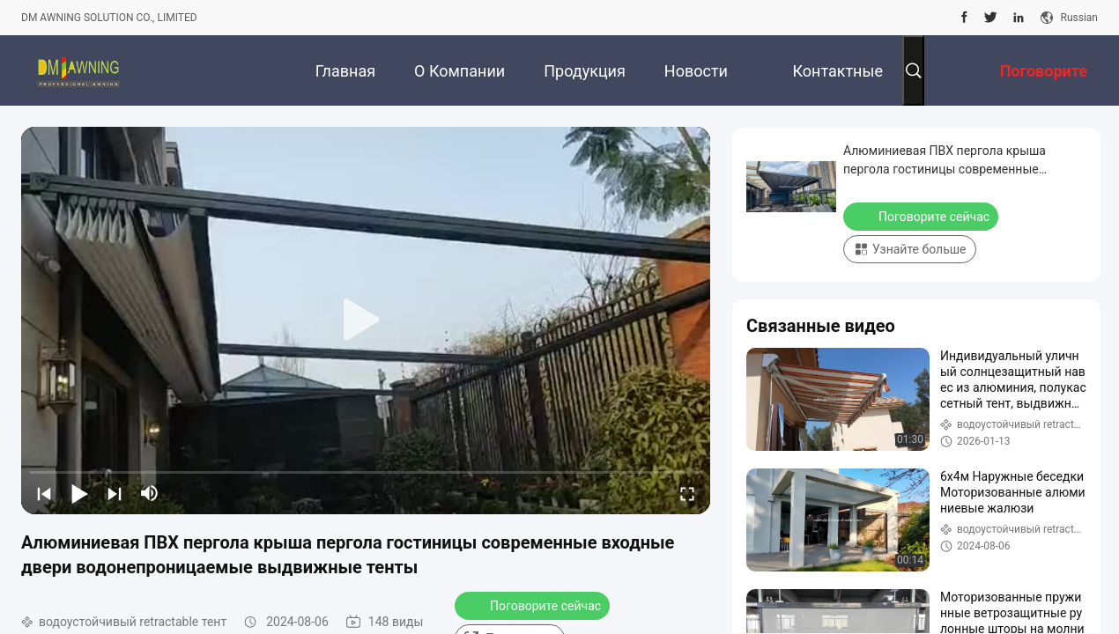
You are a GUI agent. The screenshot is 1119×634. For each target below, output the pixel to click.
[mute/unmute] (149, 493)
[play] (366, 321)
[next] (114, 493)
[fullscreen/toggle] (687, 493)
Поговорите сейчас (534, 605)
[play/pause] (79, 493)
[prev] (44, 493)
